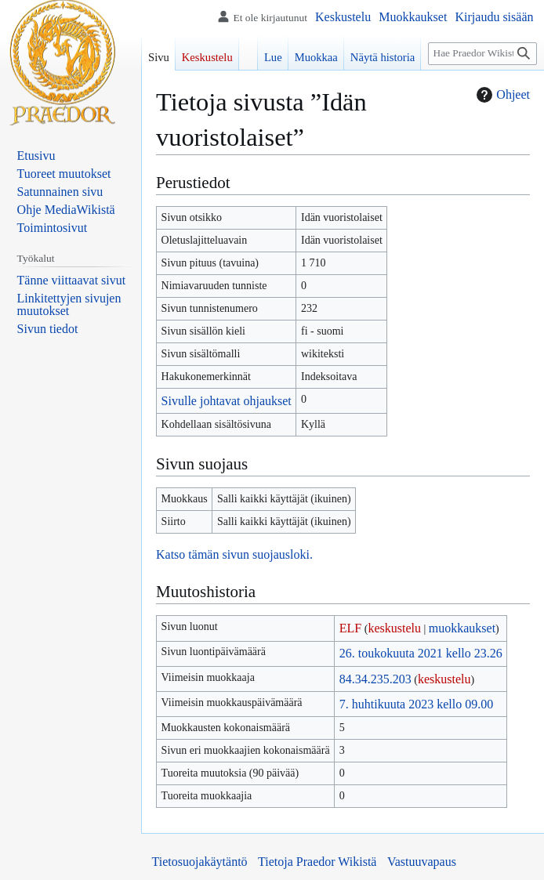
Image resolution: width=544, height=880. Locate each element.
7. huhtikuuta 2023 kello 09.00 (416, 704)
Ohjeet (501, 95)
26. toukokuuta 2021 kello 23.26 (420, 653)
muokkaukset (462, 628)
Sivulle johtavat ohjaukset (226, 400)
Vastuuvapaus (421, 861)
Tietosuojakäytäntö (200, 861)
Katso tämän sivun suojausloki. (234, 554)
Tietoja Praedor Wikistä (317, 861)
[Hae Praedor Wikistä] (482, 53)
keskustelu (394, 628)
